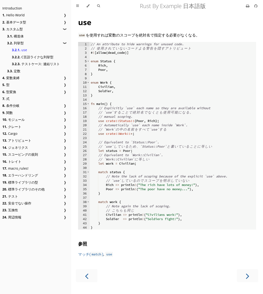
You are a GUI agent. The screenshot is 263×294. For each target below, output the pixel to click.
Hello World (13, 15)
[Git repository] (255, 6)
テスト (10, 196)
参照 (82, 244)
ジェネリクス (15, 147)
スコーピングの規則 (20, 154)
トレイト (11, 161)
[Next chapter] (247, 275)
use (19, 50)
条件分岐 (10, 105)
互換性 (10, 210)
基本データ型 (14, 22)
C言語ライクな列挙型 (32, 57)
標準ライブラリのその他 (23, 189)
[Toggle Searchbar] (98, 6)
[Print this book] (248, 6)
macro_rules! (15, 168)
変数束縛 (10, 78)
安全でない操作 (16, 203)
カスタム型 (12, 29)
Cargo (9, 133)
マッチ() (90, 254)
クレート (11, 126)
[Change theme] (88, 6)
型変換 (9, 92)
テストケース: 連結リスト (36, 64)
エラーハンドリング (20, 175)
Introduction (12, 8)
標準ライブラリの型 (20, 182)
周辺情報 (11, 217)
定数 (13, 71)
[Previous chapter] (86, 275)
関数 (7, 112)
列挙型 (15, 43)
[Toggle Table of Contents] (77, 6)
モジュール (13, 119)
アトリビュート (16, 140)
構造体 (15, 36)
